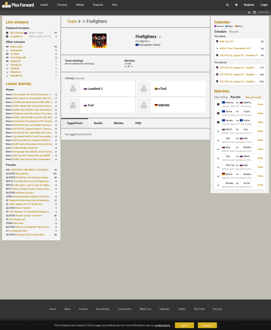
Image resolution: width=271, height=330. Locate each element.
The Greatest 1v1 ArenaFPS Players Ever (31, 211)
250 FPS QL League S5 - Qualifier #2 (239, 67)
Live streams (17, 22)
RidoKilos (15, 72)
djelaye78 (15, 61)
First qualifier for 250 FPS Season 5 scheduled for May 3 (42, 94)
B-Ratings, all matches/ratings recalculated (38, 177)
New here (18, 223)
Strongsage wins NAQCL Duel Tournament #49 (37, 151)
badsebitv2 (16, 75)
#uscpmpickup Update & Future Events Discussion (40, 196)
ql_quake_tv (16, 36)
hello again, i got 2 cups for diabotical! (34, 185)
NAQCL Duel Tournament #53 (235, 48)
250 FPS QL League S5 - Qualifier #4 (239, 81)
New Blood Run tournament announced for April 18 (39, 125)
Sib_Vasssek (18, 32)
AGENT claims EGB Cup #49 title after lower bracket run (41, 117)
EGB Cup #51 (227, 41)
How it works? (23, 208)
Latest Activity (18, 83)
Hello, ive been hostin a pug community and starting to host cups (46, 189)
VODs (138, 123)
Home (10, 89)
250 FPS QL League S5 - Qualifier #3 (239, 74)
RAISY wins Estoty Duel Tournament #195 (34, 159)
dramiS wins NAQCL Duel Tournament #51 (34, 109)
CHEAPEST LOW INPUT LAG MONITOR (31, 170)
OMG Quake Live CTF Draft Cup (25, 204)
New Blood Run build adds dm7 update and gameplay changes (45, 132)
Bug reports (22, 173)
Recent (233, 31)
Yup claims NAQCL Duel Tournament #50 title (36, 136)
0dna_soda (16, 46)
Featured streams (17, 28)
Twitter (182, 309)
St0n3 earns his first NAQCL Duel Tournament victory (40, 98)
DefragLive (16, 64)
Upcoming (221, 97)
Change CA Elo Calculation (30, 234)
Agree (184, 325)
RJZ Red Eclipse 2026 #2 (24, 148)
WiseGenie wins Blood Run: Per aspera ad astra (37, 113)
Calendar (222, 22)
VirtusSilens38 (18, 57)
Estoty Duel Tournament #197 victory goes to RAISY (39, 121)
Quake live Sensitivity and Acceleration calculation (35, 200)
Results (98, 123)
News (67, 309)
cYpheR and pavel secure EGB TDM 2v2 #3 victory (38, 102)
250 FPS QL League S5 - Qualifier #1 (239, 55)
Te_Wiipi (14, 54)
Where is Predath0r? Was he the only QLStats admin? (44, 227)
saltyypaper (16, 50)
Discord (217, 309)
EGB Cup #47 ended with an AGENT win (33, 155)
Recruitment (102, 309)
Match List (145, 309)
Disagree (207, 325)
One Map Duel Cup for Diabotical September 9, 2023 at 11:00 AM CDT (51, 181)
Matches (119, 123)
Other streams (15, 42)
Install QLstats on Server (29, 215)
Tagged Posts (75, 123)
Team (72, 21)
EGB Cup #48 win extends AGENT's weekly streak (38, 140)
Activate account (25, 192)
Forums (11, 165)
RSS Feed (199, 309)
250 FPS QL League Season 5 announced (34, 129)
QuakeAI (14, 68)
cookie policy (162, 325)
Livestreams (124, 309)
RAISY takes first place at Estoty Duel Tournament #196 (41, 144)
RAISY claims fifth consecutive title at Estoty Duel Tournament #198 (48, 106)
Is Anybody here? (19, 231)
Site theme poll (17, 219)
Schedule (220, 31)
